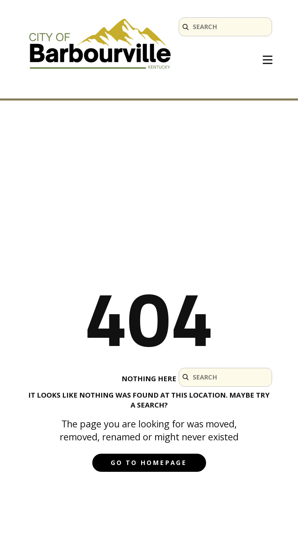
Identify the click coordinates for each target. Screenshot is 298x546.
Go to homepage (149, 462)
